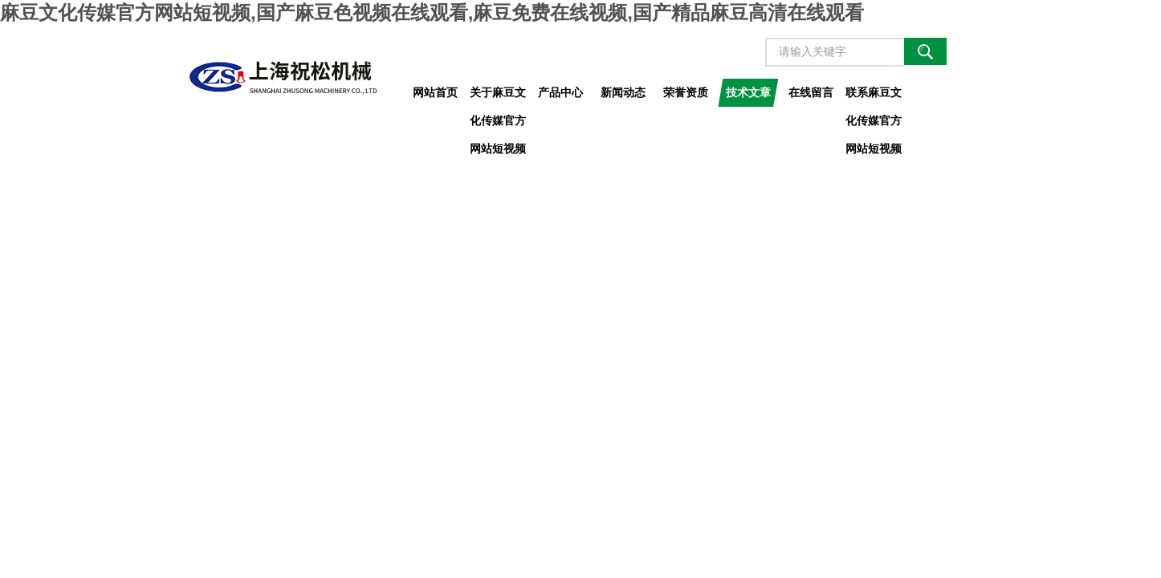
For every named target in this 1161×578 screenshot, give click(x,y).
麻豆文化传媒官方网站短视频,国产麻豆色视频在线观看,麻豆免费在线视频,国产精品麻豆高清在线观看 (432, 12)
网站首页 (435, 92)
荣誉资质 (685, 92)
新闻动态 (623, 92)
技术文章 (748, 92)
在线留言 (810, 92)
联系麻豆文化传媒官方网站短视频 (873, 96)
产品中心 (560, 92)
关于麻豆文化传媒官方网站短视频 (498, 96)
